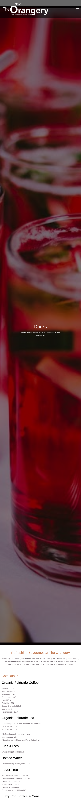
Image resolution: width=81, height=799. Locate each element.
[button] (77, 9)
